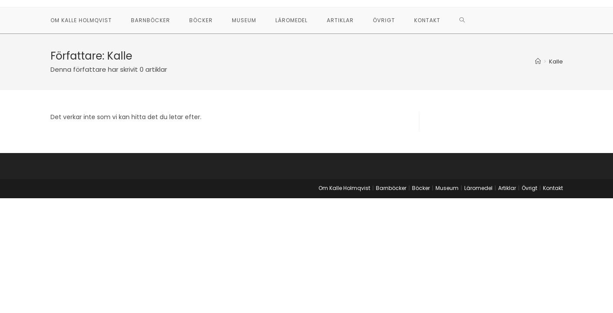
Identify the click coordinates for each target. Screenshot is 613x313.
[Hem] (538, 61)
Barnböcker (391, 188)
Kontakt (553, 188)
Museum (447, 188)
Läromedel (478, 188)
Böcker (421, 188)
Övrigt (529, 188)
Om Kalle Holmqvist (344, 188)
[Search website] (462, 20)
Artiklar (507, 188)
